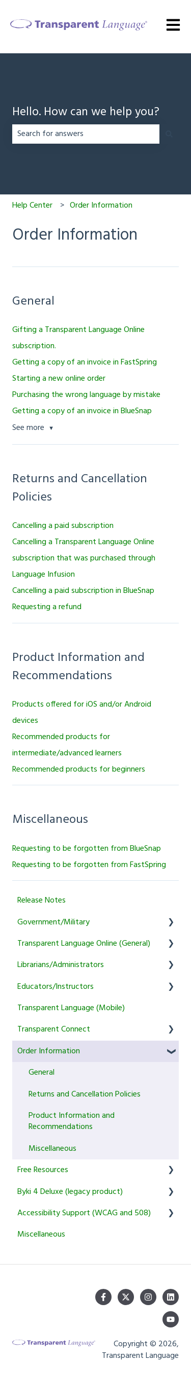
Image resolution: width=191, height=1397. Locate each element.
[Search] (169, 134)
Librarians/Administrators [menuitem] (60, 965)
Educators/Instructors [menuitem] (55, 986)
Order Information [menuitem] (48, 1051)
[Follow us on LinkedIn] (170, 1297)
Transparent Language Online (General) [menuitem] (83, 943)
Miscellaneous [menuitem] (52, 1148)
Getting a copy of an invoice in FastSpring (84, 362)
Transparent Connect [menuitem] (53, 1029)
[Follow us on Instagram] (148, 1297)
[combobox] (85, 134)
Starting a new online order (58, 378)
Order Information (101, 205)
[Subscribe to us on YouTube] (170, 1319)
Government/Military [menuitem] (53, 922)
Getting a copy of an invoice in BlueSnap (82, 411)
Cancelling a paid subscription (63, 526)
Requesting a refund (46, 607)
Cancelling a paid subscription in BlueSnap (83, 590)
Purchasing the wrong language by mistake (86, 395)
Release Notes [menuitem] (41, 900)
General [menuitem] (41, 1072)
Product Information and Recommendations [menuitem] (72, 1121)
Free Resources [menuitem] (42, 1170)
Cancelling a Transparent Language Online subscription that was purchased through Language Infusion (83, 558)
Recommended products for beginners (78, 769)
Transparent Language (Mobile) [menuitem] (71, 1008)
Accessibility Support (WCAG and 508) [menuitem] (84, 1213)
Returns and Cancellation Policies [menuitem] (85, 1094)
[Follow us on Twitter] (126, 1297)
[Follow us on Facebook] (103, 1297)
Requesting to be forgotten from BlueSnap (86, 848)
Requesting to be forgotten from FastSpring (89, 865)
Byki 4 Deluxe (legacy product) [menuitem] (70, 1192)
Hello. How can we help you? (85, 113)
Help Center (32, 205)
